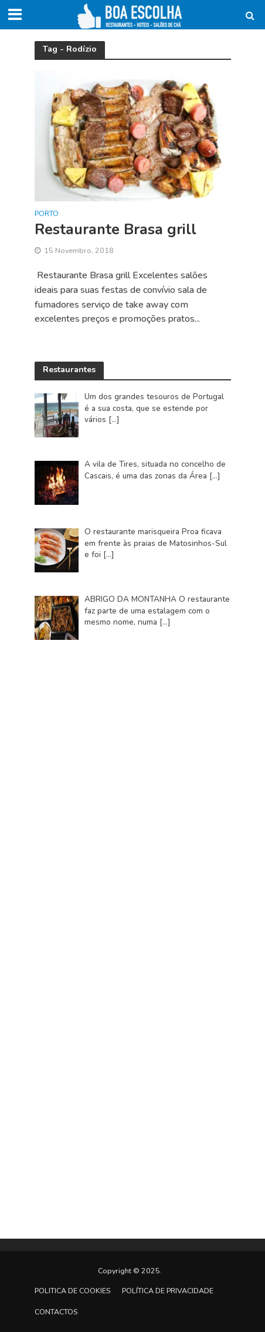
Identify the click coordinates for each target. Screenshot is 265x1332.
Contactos (56, 1312)
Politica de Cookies (72, 1291)
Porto (47, 214)
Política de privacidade (167, 1291)
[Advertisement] (132, 793)
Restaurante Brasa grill (115, 229)
